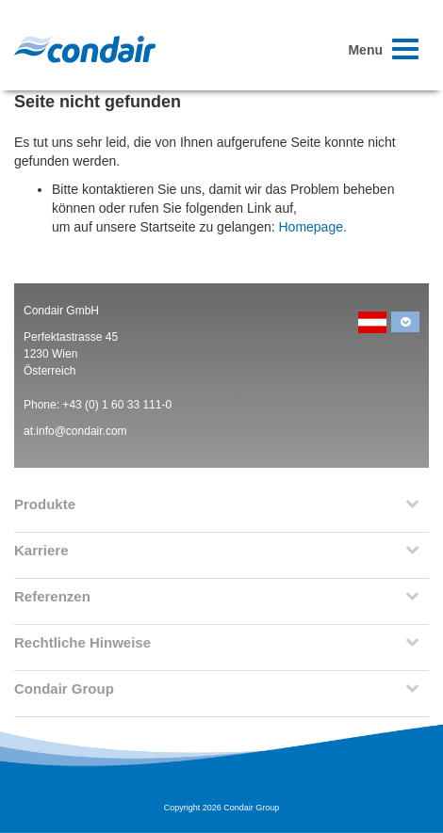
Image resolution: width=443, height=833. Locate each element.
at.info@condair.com (75, 431)
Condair (85, 49)
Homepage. (312, 226)
